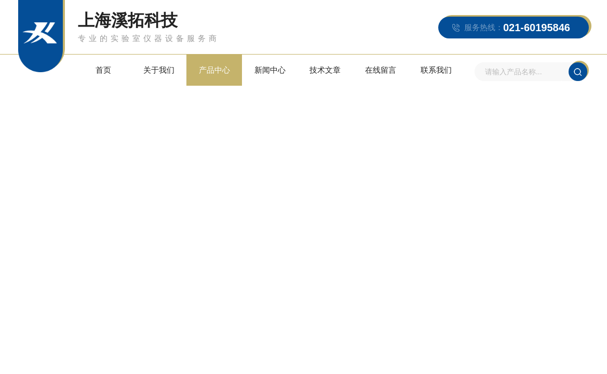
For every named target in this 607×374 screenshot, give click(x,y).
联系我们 (436, 69)
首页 (103, 69)
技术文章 (325, 69)
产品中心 (214, 69)
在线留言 (380, 69)
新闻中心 (270, 69)
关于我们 (158, 69)
